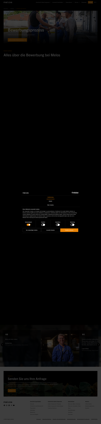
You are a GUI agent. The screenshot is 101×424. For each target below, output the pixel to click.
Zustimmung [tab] (50, 197)
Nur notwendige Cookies (32, 230)
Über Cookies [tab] (50, 205)
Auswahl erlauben (50, 230)
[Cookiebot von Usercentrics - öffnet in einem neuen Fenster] (72, 193)
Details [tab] (50, 201)
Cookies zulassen (69, 230)
